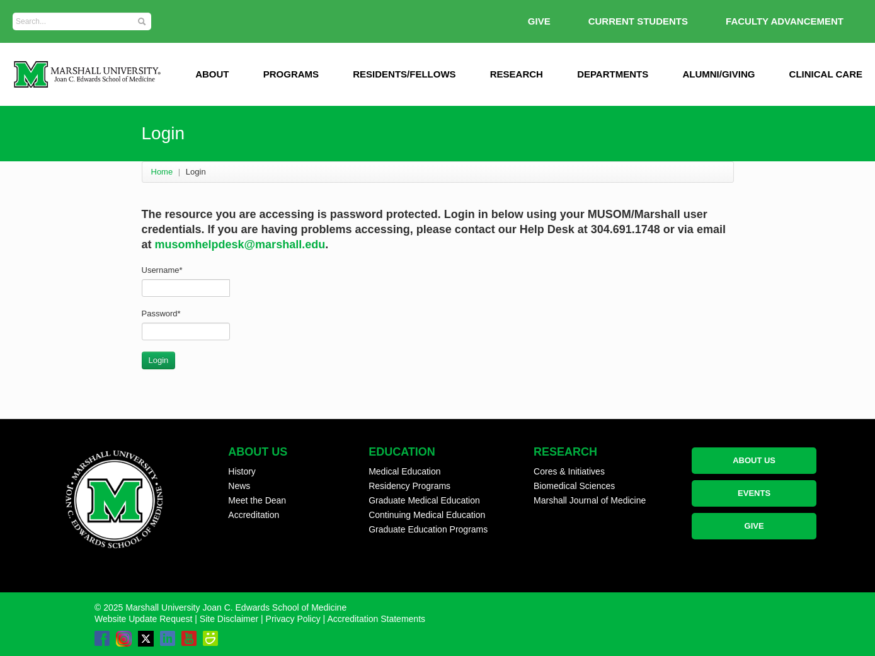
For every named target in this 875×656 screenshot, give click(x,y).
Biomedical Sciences (574, 486)
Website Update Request (143, 619)
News (239, 486)
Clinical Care (825, 74)
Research (516, 74)
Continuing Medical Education (427, 515)
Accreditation (253, 515)
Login (159, 360)
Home (162, 171)
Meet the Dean (257, 500)
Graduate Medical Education (424, 500)
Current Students (638, 21)
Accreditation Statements (376, 619)
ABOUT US (754, 460)
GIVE (539, 21)
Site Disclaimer (229, 619)
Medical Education (404, 471)
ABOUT (212, 74)
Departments (612, 74)
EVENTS (754, 493)
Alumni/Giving (718, 74)
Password (161, 313)
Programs (291, 74)
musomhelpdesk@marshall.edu (240, 244)
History (242, 471)
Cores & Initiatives (569, 471)
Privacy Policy (293, 619)
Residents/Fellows (404, 74)
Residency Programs (409, 486)
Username (162, 270)
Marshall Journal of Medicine (590, 500)
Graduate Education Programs (428, 529)
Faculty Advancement (785, 21)
